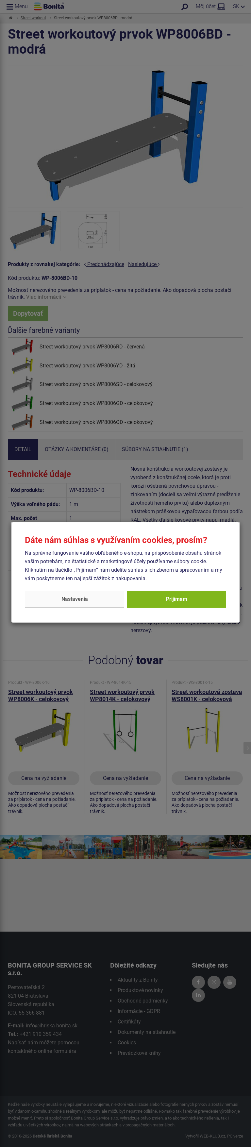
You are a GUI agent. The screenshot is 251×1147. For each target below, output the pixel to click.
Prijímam (176, 599)
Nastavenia (74, 599)
